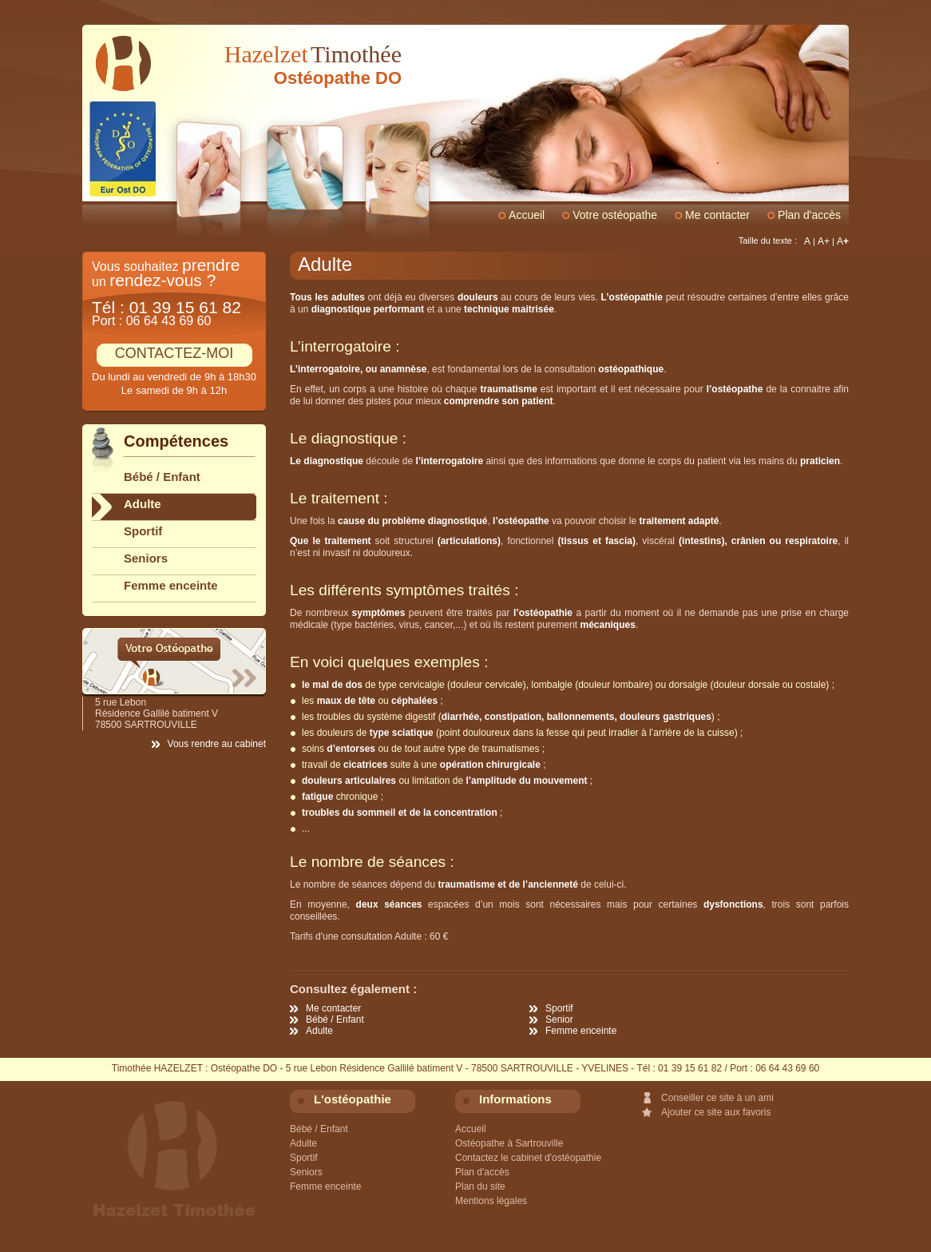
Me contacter (333, 1008)
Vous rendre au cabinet (217, 743)
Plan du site (480, 1186)
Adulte (319, 1030)
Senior (559, 1019)
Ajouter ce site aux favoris (716, 1112)
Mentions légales (491, 1200)
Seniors (146, 558)
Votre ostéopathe (614, 215)
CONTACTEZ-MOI (174, 353)
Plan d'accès (809, 215)
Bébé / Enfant (335, 1019)
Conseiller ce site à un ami (717, 1097)
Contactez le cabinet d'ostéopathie (528, 1157)
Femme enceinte (580, 1030)
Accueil (527, 215)
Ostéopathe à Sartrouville (509, 1143)
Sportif (559, 1008)
